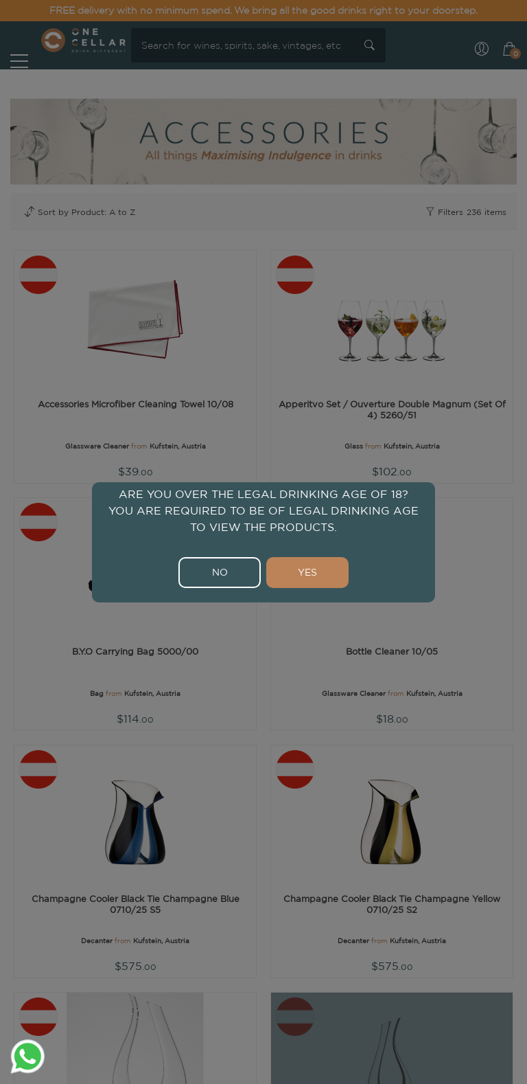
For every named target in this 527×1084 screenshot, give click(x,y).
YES (307, 572)
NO (220, 572)
